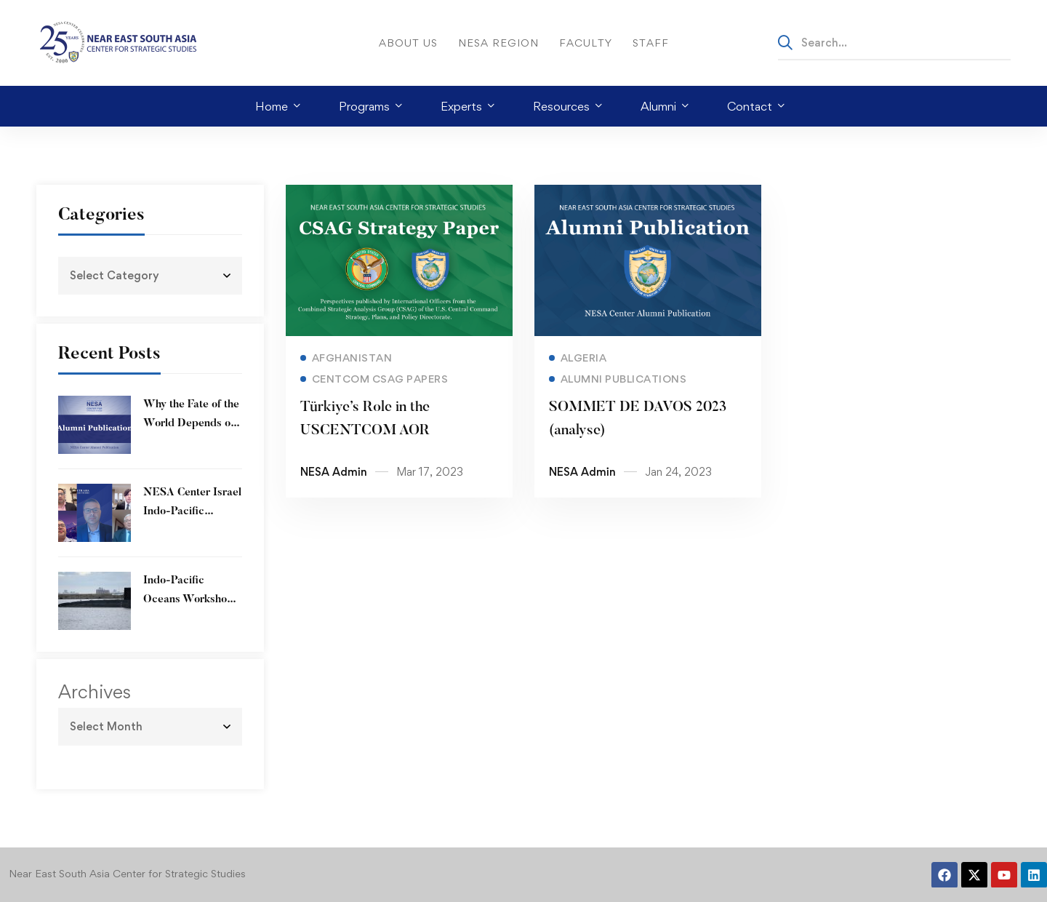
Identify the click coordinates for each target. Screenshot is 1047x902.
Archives (94, 692)
